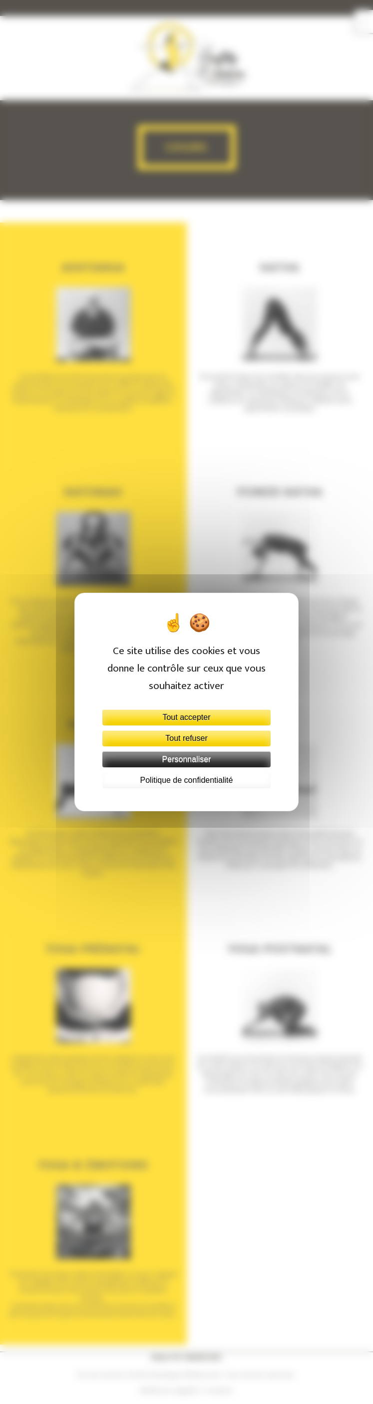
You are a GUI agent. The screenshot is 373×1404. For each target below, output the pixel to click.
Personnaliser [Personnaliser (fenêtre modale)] (186, 759)
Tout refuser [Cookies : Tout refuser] (186, 738)
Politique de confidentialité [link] (186, 780)
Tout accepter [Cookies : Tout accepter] (186, 717)
